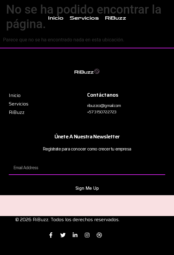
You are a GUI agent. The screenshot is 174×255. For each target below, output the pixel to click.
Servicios (84, 18)
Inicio (56, 18)
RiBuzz (115, 18)
